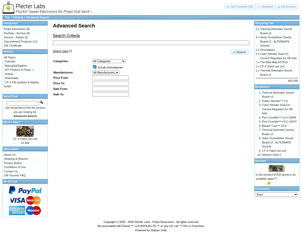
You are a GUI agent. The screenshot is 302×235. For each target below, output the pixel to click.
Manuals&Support (16, 65)
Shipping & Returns (16, 158)
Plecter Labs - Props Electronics (154, 221)
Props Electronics (15, 28)
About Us (9, 154)
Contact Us (11, 171)
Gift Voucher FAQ (15, 175)
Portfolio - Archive (15, 33)
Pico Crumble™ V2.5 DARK (279, 117)
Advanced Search (37, 17)
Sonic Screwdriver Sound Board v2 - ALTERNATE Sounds (275, 41)
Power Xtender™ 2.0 (275, 100)
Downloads (11, 78)
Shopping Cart (264, 23)
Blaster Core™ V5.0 (274, 125)
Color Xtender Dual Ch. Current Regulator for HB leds (277, 109)
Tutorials (10, 61)
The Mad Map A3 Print (274, 62)
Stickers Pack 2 (271, 154)
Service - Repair (14, 37)
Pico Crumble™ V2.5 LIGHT (279, 121)
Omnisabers (267, 49)
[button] (240, 7)
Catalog (18, 17)
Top (7, 17)
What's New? (11, 122)
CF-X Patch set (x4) (25, 138)
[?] (62, 51)
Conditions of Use (15, 167)
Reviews (260, 160)
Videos (9, 73)
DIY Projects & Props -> (19, 69)
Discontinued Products (18, 41)
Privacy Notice (13, 163)
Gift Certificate (13, 45)
